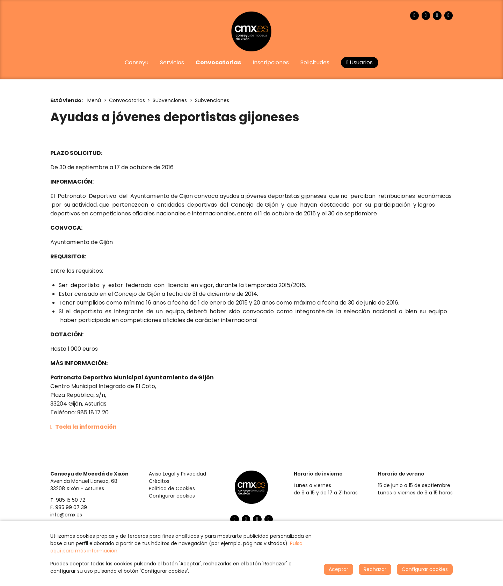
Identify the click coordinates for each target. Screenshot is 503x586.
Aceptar (338, 569)
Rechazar (375, 569)
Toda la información (83, 427)
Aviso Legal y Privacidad (177, 473)
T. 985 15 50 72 (67, 499)
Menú (94, 100)
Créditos (159, 481)
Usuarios (360, 62)
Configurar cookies (172, 495)
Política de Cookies (172, 488)
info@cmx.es (66, 514)
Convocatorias (127, 100)
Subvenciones (170, 100)
